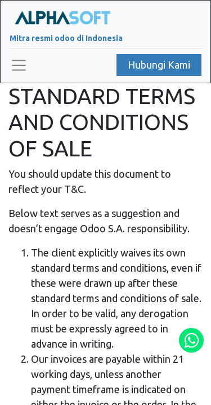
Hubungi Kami (159, 64)
